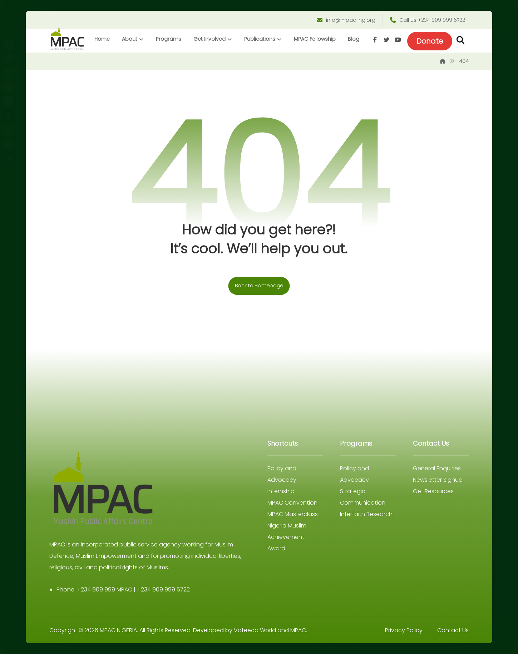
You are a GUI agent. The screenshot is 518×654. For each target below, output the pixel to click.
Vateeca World (255, 630)
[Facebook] (375, 39)
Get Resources (433, 491)
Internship (281, 491)
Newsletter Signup (438, 480)
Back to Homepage (259, 286)
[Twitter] (386, 39)
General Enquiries (437, 468)
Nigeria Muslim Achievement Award (286, 537)
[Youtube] (398, 39)
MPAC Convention (292, 503)
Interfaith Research (366, 514)
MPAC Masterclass (292, 514)
